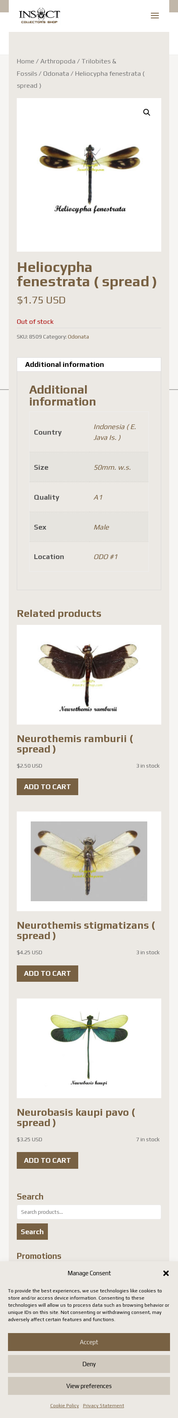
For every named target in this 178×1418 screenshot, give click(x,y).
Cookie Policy (64, 1405)
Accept (89, 1342)
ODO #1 (105, 556)
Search (32, 1231)
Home (25, 61)
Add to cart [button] (47, 786)
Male (101, 527)
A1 (97, 497)
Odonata (56, 73)
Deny (89, 1364)
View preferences (89, 1386)
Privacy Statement (103, 1405)
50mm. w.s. (112, 467)
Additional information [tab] (64, 364)
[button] (166, 1273)
